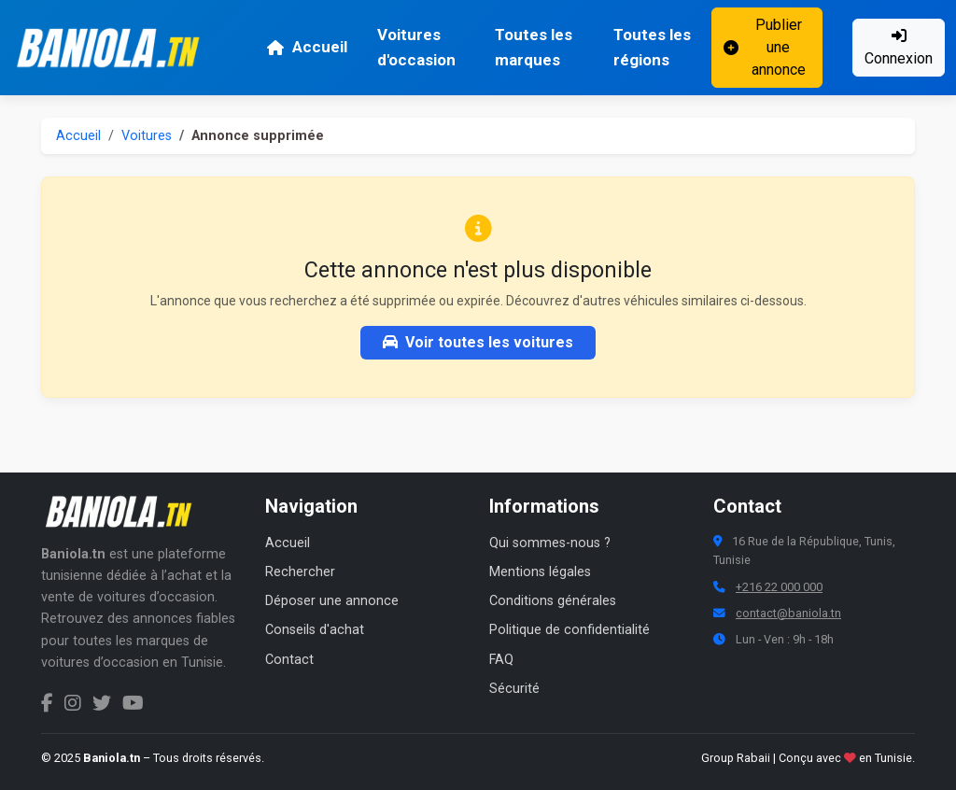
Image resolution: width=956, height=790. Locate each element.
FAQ (501, 660)
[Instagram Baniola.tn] (72, 703)
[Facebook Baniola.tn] (47, 703)
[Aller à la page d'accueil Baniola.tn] (125, 512)
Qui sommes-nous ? (550, 543)
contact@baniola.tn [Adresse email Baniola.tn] (788, 613)
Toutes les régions (652, 47)
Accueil (306, 46)
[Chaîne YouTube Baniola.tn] (133, 703)
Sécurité (514, 689)
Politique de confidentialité (569, 630)
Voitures (146, 136)
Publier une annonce (764, 47)
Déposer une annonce (332, 601)
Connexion (899, 47)
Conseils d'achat (314, 630)
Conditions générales (552, 601)
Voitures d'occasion (416, 47)
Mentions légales (540, 572)
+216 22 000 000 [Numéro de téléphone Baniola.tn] (779, 587)
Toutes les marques (533, 47)
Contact (289, 660)
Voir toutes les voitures (478, 342)
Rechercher (300, 572)
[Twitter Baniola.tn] (101, 703)
